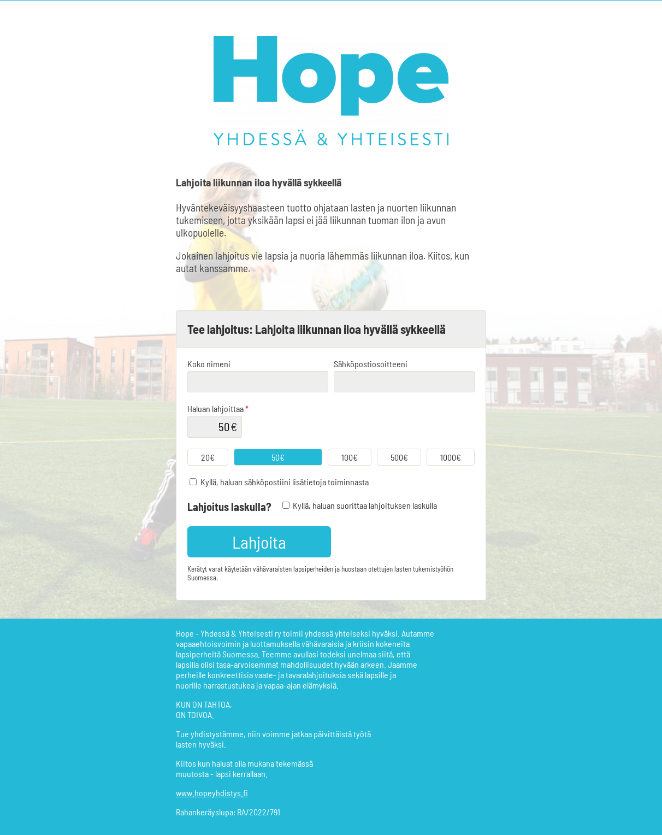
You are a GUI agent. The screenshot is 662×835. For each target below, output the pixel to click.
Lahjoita (259, 541)
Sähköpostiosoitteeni (370, 363)
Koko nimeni (208, 363)
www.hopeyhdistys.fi (212, 792)
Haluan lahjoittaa (218, 408)
